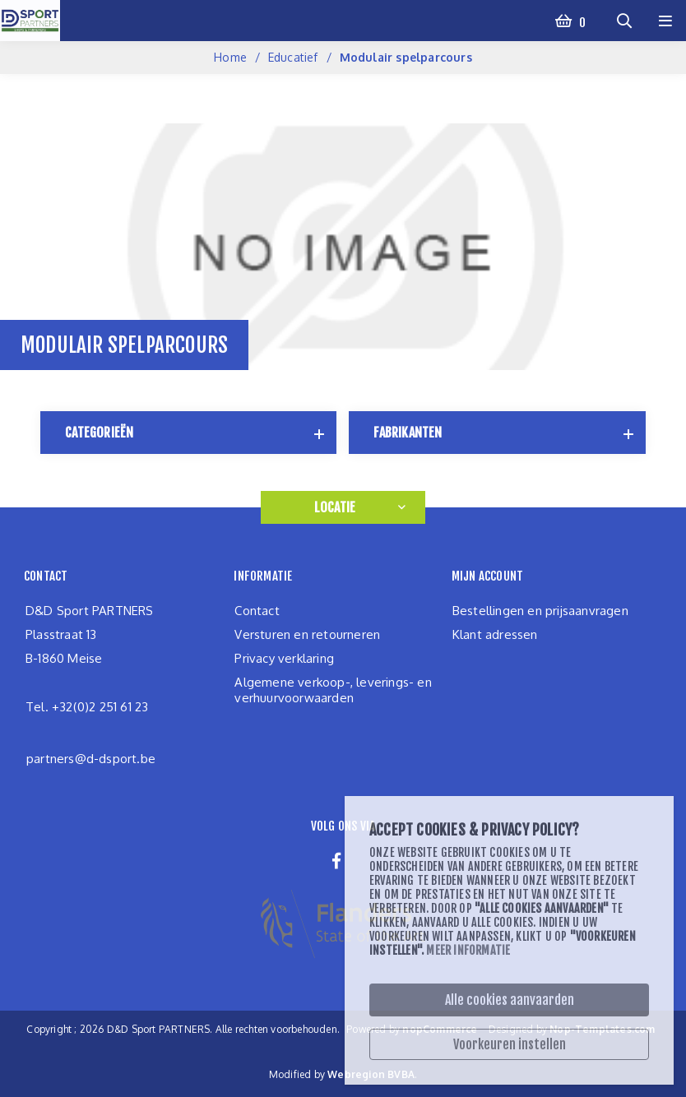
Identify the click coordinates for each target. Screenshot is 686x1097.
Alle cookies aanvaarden (509, 1000)
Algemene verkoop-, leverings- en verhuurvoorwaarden (332, 690)
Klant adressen (495, 634)
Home (230, 57)
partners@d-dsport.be (90, 758)
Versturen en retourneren (307, 634)
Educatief (293, 57)
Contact (256, 610)
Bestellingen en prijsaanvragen (540, 610)
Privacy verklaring (284, 658)
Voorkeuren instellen (509, 1044)
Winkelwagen (581, 20)
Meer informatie (468, 950)
